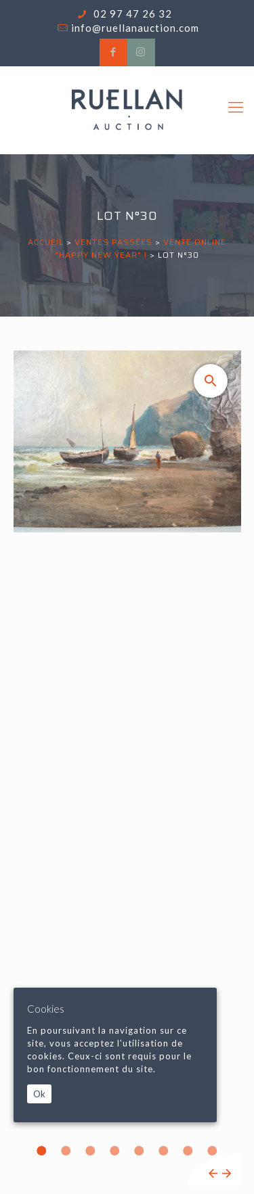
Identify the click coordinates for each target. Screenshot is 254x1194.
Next (226, 1173)
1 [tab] (42, 1150)
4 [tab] (115, 1150)
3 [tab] (90, 1150)
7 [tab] (188, 1150)
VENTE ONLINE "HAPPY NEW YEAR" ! (140, 248)
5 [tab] (139, 1150)
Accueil (46, 241)
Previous (213, 1173)
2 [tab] (66, 1150)
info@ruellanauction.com (135, 28)
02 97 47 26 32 (131, 13)
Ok (39, 1093)
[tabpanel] (127, 768)
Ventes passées (113, 241)
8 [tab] (212, 1150)
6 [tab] (163, 1150)
